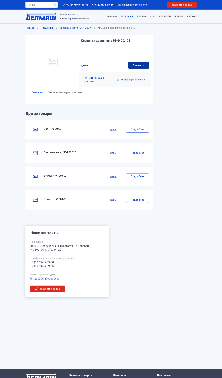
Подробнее (137, 129)
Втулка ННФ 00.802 (55, 175)
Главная (30, 27)
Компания (112, 16)
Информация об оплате (131, 79)
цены (84, 65)
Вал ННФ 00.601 (53, 128)
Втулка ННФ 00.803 (55, 199)
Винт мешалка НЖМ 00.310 (60, 152)
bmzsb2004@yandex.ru (135, 4)
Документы (165, 16)
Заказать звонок (181, 4)
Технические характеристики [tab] (65, 92)
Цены (152, 16)
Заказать (138, 65)
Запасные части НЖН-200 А (75, 27)
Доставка (141, 16)
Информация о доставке (94, 80)
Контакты (192, 16)
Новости (179, 16)
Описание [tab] (37, 92)
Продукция (127, 16)
